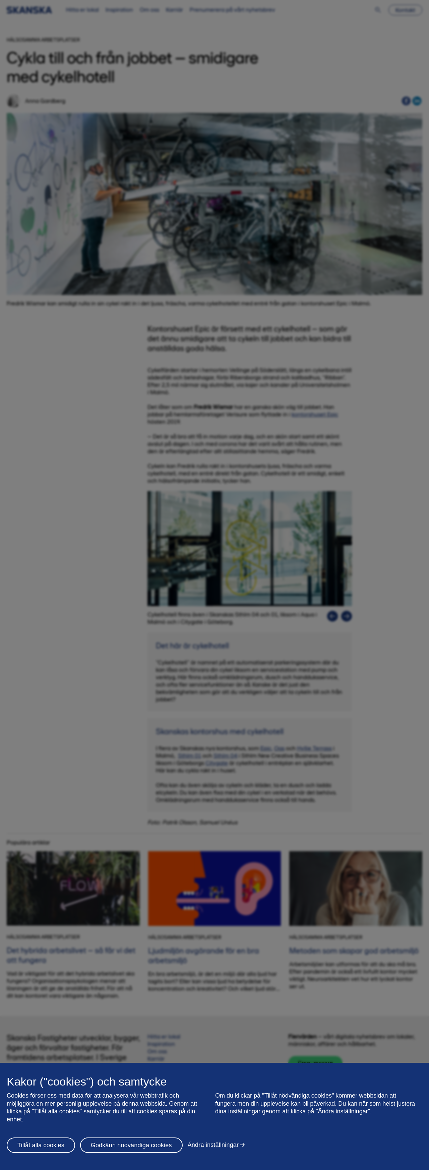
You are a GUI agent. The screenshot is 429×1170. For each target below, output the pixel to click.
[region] (214, 1116)
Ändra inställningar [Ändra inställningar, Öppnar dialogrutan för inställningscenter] (213, 1145)
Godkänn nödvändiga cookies (131, 1145)
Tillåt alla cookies (40, 1145)
